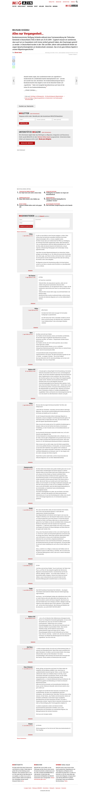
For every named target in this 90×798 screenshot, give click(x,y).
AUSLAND (41, 6)
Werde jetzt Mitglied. (45, 139)
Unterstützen (66, 1)
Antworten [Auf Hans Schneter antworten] (30, 718)
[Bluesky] (13, 64)
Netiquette (42, 216)
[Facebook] (13, 57)
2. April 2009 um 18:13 (28, 334)
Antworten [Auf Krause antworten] (30, 583)
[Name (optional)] (61, 120)
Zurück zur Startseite (26, 106)
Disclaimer (64, 788)
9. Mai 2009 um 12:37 (28, 469)
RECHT (36, 6)
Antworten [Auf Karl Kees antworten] (30, 662)
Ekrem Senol (18, 52)
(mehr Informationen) (34, 113)
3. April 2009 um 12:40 (30, 277)
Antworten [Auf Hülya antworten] (30, 270)
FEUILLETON (48, 6)
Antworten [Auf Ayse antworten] (30, 364)
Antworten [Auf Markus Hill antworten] (33, 398)
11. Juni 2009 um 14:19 (27, 668)
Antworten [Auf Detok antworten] (30, 558)
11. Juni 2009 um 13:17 (27, 649)
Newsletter (51, 1)
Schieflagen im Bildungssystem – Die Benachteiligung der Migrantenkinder (46, 96)
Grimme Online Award (44, 137)
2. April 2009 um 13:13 (28, 235)
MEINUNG (55, 6)
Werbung (73, 1)
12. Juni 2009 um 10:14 (27, 725)
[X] (13, 60)
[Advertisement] (45, 18)
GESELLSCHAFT (22, 6)
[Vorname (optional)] (44, 120)
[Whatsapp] (13, 67)
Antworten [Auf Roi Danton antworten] (33, 303)
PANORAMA (30, 6)
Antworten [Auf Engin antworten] (30, 611)
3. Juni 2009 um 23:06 (28, 590)
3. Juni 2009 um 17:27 (28, 565)
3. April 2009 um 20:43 (33, 310)
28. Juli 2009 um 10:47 (30, 618)
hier (23, 781)
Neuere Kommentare (22, 231)
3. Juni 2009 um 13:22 (28, 510)
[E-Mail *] (27, 120)
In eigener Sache (27, 788)
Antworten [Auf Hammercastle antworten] (30, 503)
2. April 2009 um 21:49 (28, 405)
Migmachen (58, 1)
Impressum (58, 788)
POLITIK (14, 6)
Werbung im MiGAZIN (37, 788)
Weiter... (66, 781)
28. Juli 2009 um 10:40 (30, 371)
